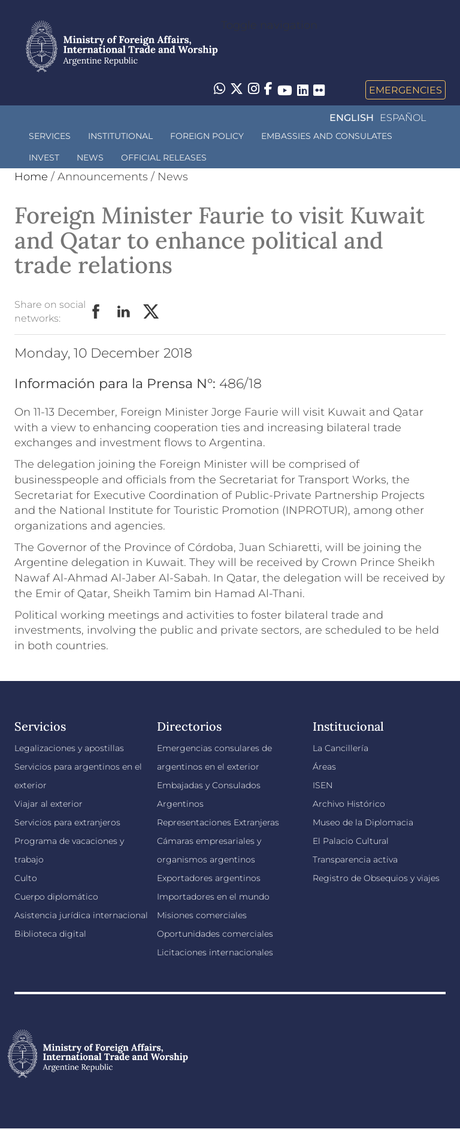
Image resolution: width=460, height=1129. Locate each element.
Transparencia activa (355, 859)
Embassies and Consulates (326, 136)
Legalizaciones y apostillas (69, 748)
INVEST (44, 157)
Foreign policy (207, 136)
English (351, 117)
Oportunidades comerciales (215, 933)
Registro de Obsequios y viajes (376, 878)
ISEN (322, 785)
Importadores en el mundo (213, 896)
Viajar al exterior (48, 803)
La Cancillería (340, 748)
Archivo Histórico (349, 803)
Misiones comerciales (202, 915)
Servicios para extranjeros (67, 822)
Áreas (324, 766)
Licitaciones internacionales (215, 952)
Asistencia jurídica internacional (81, 915)
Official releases (164, 157)
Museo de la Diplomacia (363, 822)
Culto (25, 878)
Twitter (151, 312)
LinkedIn (124, 312)
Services (50, 136)
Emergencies (405, 90)
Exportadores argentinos (209, 878)
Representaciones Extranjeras (218, 822)
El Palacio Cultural (351, 841)
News (90, 157)
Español (403, 117)
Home (31, 176)
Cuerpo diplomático (56, 896)
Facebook (96, 312)
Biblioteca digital (50, 933)
